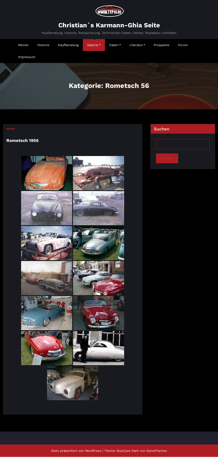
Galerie (94, 46)
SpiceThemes (156, 452)
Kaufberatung (68, 46)
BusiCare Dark (128, 452)
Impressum (26, 58)
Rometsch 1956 (22, 141)
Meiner (23, 46)
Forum (183, 46)
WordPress (93, 452)
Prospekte (161, 46)
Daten (115, 46)
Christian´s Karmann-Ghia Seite (109, 26)
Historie (43, 46)
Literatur (137, 46)
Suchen (161, 130)
